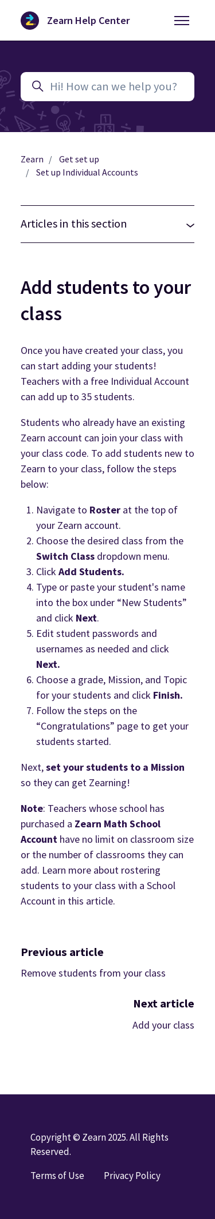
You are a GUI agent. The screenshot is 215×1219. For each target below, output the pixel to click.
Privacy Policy (132, 1175)
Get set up (79, 159)
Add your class (163, 1024)
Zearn (32, 159)
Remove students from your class (93, 972)
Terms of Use (57, 1175)
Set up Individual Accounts (87, 172)
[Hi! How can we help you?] (107, 86)
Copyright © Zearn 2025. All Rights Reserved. (99, 1144)
